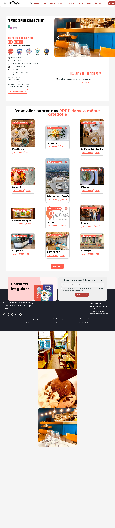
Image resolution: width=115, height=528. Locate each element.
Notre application (93, 319)
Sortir (44, 3)
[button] (99, 3)
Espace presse (66, 319)
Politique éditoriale (51, 319)
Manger (36, 3)
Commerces (61, 3)
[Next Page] (57, 266)
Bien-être (72, 3)
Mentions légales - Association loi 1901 (74, 323)
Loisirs (52, 3)
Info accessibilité (18, 91)
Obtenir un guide (18, 319)
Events (89, 3)
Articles (80, 3)
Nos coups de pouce (35, 319)
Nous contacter (79, 319)
